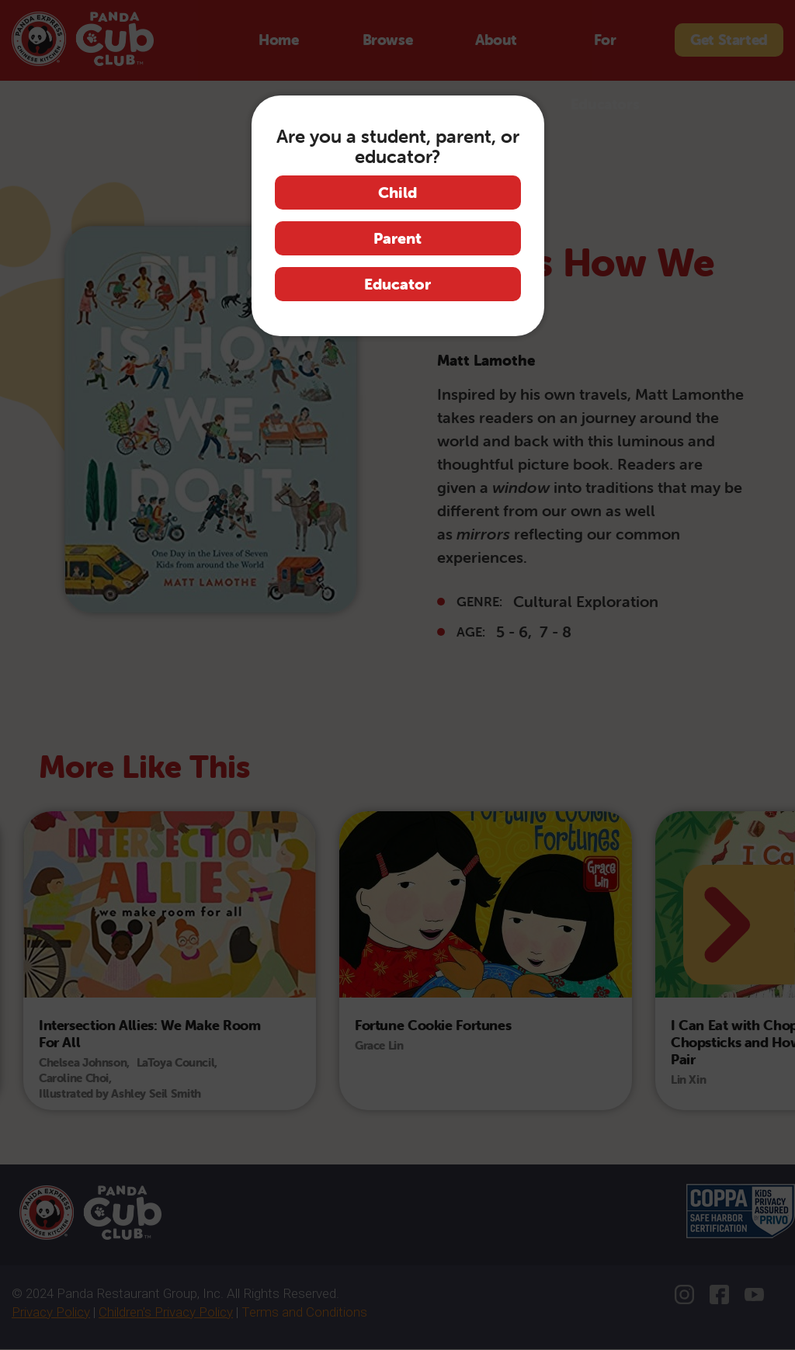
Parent (397, 238)
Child (397, 192)
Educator (397, 283)
